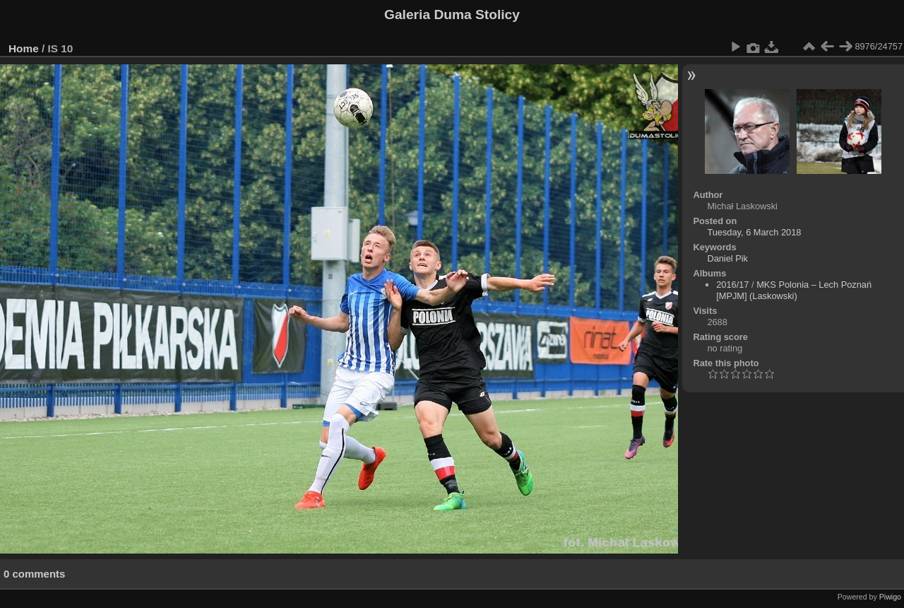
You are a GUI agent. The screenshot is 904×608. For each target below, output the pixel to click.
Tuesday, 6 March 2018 (754, 232)
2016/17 (732, 284)
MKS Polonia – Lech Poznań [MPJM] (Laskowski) (794, 290)
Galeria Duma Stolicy (452, 14)
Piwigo (890, 596)
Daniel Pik (727, 258)
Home (23, 48)
